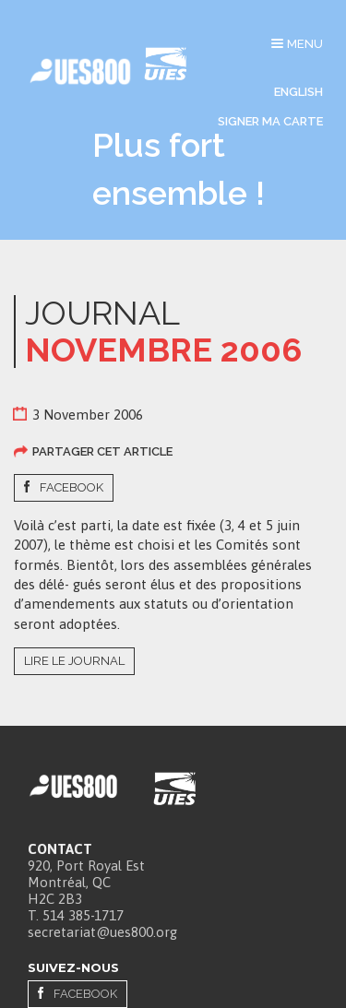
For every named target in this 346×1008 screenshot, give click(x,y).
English (298, 92)
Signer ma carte (270, 121)
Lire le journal (74, 661)
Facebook (71, 487)
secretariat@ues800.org (102, 932)
